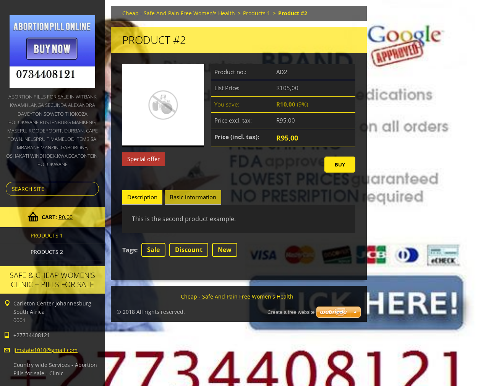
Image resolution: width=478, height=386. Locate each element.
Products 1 (47, 235)
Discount (189, 249)
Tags (129, 250)
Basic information (193, 197)
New (225, 249)
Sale (153, 249)
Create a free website (291, 312)
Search (92, 189)
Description (142, 197)
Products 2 (47, 251)
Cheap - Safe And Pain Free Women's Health (178, 13)
